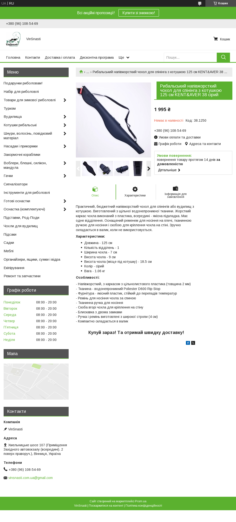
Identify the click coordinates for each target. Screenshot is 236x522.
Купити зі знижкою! (138, 13)
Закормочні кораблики (22, 154)
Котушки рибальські (20, 125)
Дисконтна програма (97, 57)
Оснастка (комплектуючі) (24, 209)
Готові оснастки (17, 201)
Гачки (8, 176)
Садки (9, 242)
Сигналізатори (15, 184)
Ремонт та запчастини (22, 276)
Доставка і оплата (60, 57)
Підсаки (10, 234)
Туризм (10, 108)
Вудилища (13, 116)
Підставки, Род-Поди (21, 217)
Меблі (8, 251)
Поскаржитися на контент (106, 505)
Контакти (32, 57)
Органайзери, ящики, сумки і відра (32, 259)
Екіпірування (14, 268)
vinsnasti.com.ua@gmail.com (30, 478)
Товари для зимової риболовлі (30, 100)
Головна (13, 57)
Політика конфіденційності (143, 505)
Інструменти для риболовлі (27, 192)
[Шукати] (223, 57)
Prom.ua (140, 501)
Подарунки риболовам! (23, 83)
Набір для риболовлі (21, 91)
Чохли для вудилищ (21, 226)
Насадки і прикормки (21, 146)
